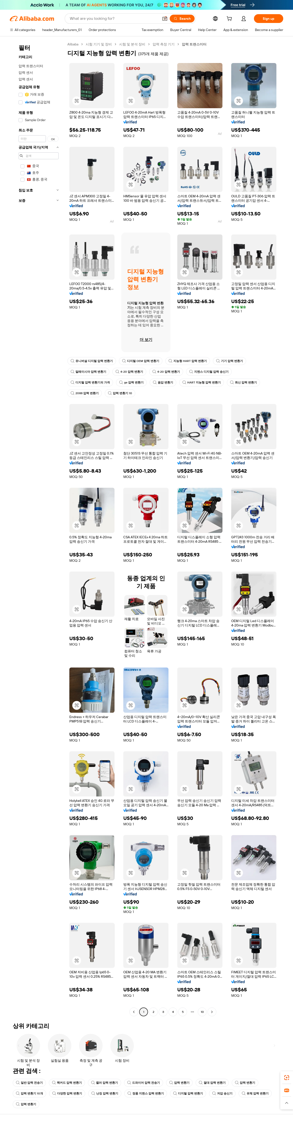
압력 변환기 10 (120, 393)
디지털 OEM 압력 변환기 (140, 361)
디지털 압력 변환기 (188, 1093)
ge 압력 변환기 (131, 382)
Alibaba (72, 44)
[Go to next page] (212, 1011)
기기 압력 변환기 (229, 361)
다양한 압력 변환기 (67, 1093)
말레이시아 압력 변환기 (88, 372)
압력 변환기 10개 (29, 1093)
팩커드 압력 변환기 (67, 1083)
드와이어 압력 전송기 (143, 1083)
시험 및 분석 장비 (132, 44)
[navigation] (37, 528)
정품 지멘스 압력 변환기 (145, 1093)
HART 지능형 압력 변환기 (201, 382)
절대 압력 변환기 (212, 1083)
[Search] (182, 18)
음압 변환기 (163, 382)
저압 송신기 (222, 1093)
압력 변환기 (179, 1083)
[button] (165, 18)
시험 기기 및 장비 (99, 44)
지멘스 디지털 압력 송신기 (209, 372)
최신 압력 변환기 (243, 382)
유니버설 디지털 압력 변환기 (92, 361)
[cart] (230, 19)
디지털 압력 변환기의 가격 (90, 382)
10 (202, 1012)
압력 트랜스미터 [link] (194, 44)
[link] (286, 1077)
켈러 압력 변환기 (104, 1083)
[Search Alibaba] (114, 18)
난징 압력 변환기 (104, 1093)
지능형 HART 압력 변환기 (187, 361)
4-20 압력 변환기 (129, 372)
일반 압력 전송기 (29, 1083)
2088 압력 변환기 (85, 393)
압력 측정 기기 (164, 44)
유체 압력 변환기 (255, 1093)
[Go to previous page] (133, 1011)
